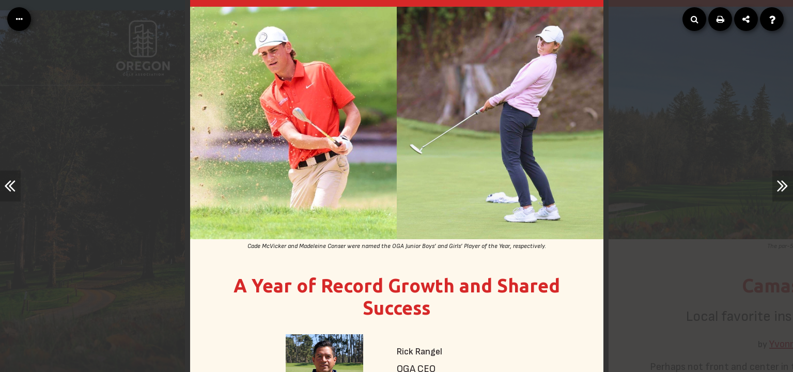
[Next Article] (782, 186)
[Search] (694, 19)
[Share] (746, 19)
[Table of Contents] (19, 19)
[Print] (720, 19)
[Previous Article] (10, 186)
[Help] (772, 19)
